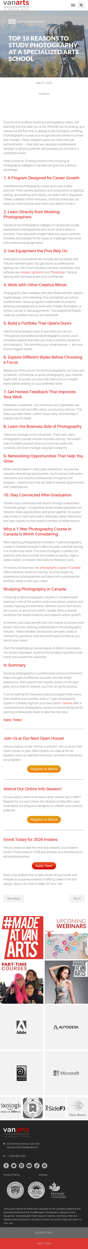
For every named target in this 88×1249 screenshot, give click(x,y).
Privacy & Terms (11, 1174)
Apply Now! (44, 866)
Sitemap (43, 1174)
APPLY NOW (44, 1243)
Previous (13, 898)
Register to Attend (44, 769)
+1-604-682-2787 (17, 1156)
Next (77, 898)
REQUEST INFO (44, 1232)
